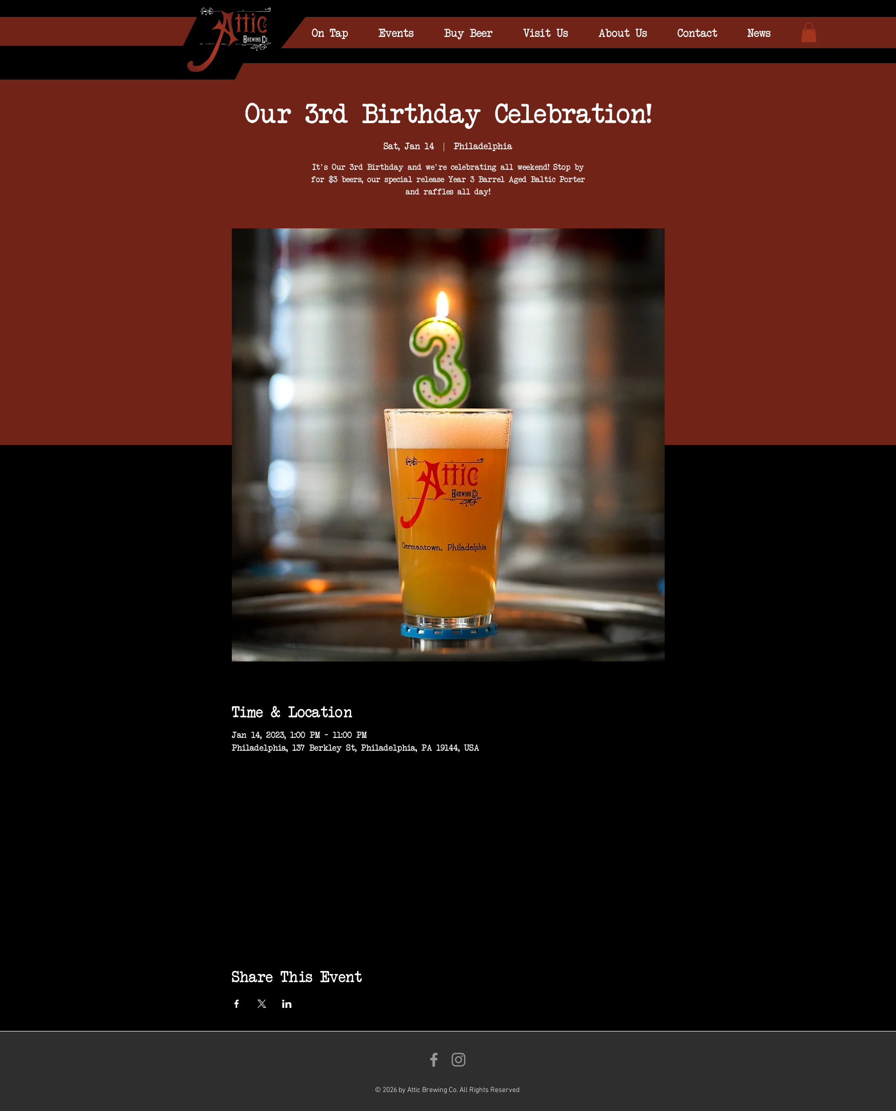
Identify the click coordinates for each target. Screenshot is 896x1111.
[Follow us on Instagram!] (458, 1059)
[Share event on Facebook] (237, 1004)
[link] (809, 32)
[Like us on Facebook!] (434, 1059)
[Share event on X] (262, 1004)
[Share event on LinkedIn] (287, 1004)
